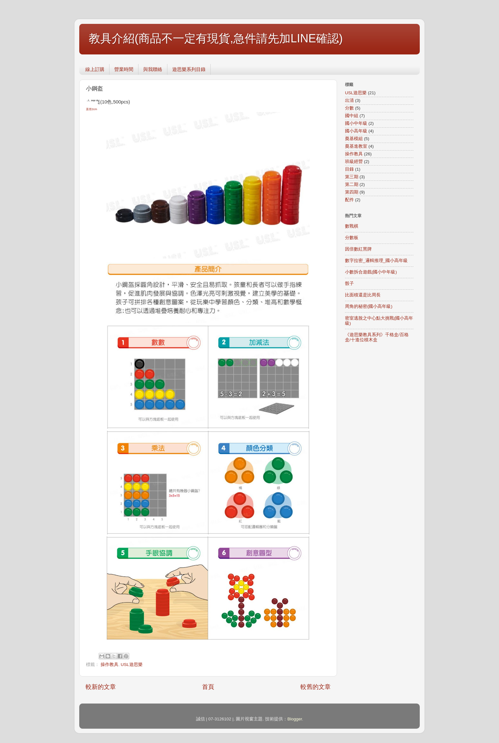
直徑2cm (92, 109)
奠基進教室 (356, 146)
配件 (349, 199)
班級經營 (354, 161)
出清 (349, 100)
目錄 (349, 169)
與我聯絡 (152, 69)
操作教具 (109, 664)
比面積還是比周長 (363, 295)
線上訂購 (94, 69)
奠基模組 (354, 138)
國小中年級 (356, 123)
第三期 (351, 176)
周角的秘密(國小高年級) (368, 306)
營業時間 (123, 69)
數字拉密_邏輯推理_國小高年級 (376, 260)
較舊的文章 (315, 686)
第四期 (351, 192)
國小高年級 (356, 131)
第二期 (351, 184)
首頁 (208, 686)
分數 (349, 108)
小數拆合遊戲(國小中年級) (371, 272)
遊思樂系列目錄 (189, 69)
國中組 (351, 115)
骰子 (349, 283)
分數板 (351, 237)
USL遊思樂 (131, 664)
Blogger (294, 719)
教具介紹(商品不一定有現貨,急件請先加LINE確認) (216, 38)
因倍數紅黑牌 (358, 249)
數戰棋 (351, 226)
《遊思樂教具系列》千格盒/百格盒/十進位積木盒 (377, 337)
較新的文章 (101, 686)
